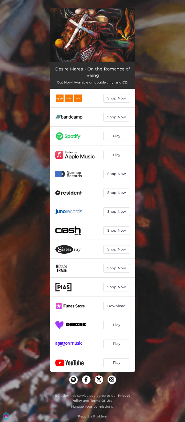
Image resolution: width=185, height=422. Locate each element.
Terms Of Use (101, 401)
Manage (77, 406)
